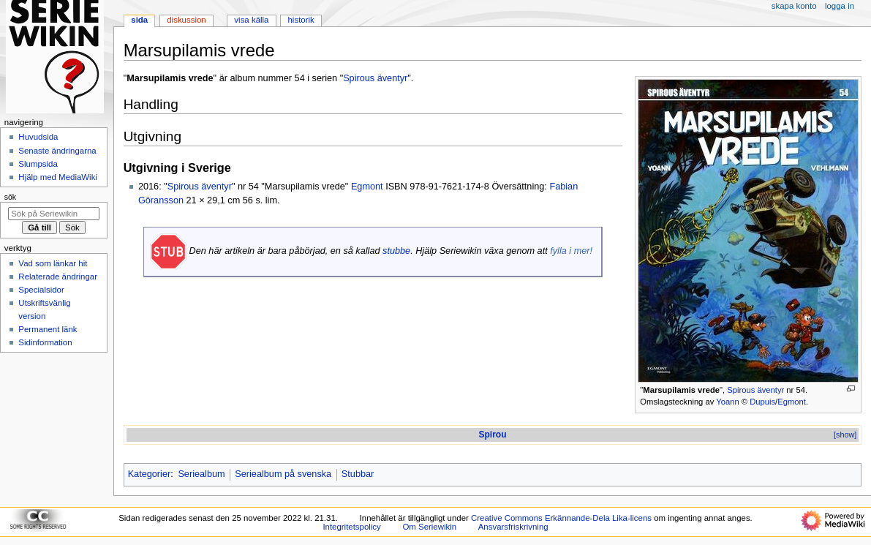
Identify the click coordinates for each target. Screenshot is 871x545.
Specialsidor (41, 289)
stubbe (396, 251)
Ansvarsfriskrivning (513, 526)
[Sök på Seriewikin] (53, 213)
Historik (301, 19)
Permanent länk (47, 329)
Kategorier (149, 474)
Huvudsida (38, 136)
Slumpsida (37, 163)
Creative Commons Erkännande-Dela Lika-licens (561, 518)
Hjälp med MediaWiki (57, 177)
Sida (139, 19)
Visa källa (251, 19)
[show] (845, 434)
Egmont (791, 401)
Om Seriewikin (429, 526)
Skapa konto (794, 5)
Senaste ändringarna (57, 150)
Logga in (839, 5)
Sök (10, 196)
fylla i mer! (571, 251)
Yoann (727, 401)
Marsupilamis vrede (681, 390)
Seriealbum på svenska (283, 474)
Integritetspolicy (351, 526)
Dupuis (762, 401)
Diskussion (186, 19)
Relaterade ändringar (57, 276)
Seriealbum (201, 474)
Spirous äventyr (755, 390)
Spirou (492, 434)
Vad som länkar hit (52, 263)
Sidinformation (45, 342)
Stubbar (358, 474)
